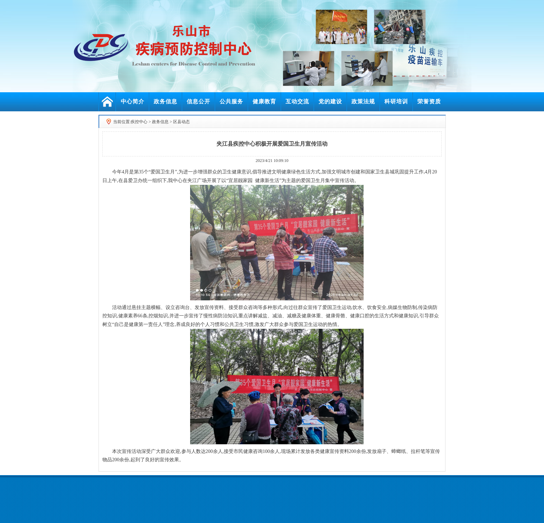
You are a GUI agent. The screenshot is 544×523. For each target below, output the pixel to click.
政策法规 (363, 101)
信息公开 (198, 101)
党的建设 (330, 101)
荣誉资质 (429, 101)
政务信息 (165, 101)
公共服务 (231, 101)
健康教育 (264, 101)
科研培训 (396, 101)
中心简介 (132, 101)
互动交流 (297, 101)
